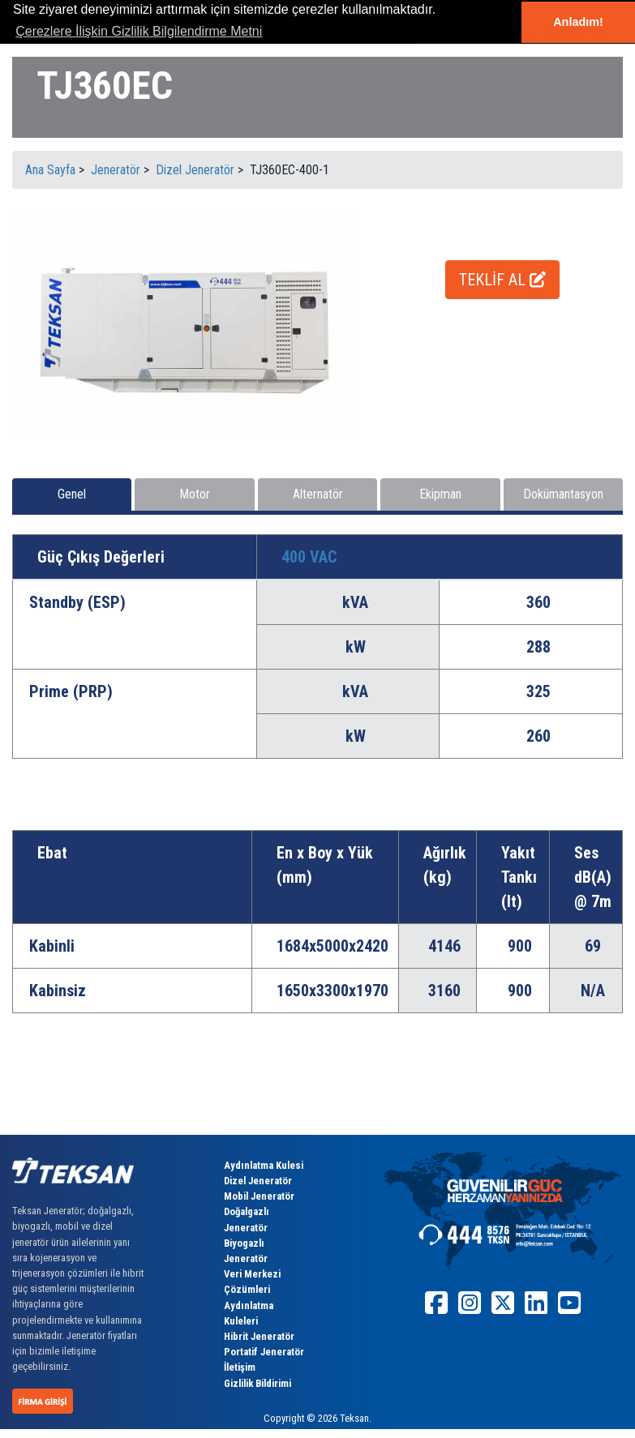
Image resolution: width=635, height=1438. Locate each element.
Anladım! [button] (578, 21)
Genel (72, 494)
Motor (194, 494)
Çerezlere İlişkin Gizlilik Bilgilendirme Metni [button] (138, 31)
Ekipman (440, 494)
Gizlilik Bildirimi (257, 1383)
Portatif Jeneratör (264, 1352)
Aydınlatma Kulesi (263, 1165)
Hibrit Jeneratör (259, 1336)
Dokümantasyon (563, 494)
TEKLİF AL (502, 279)
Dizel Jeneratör (258, 1181)
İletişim (239, 1367)
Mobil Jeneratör (259, 1196)
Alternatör (318, 494)
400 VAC (309, 557)
